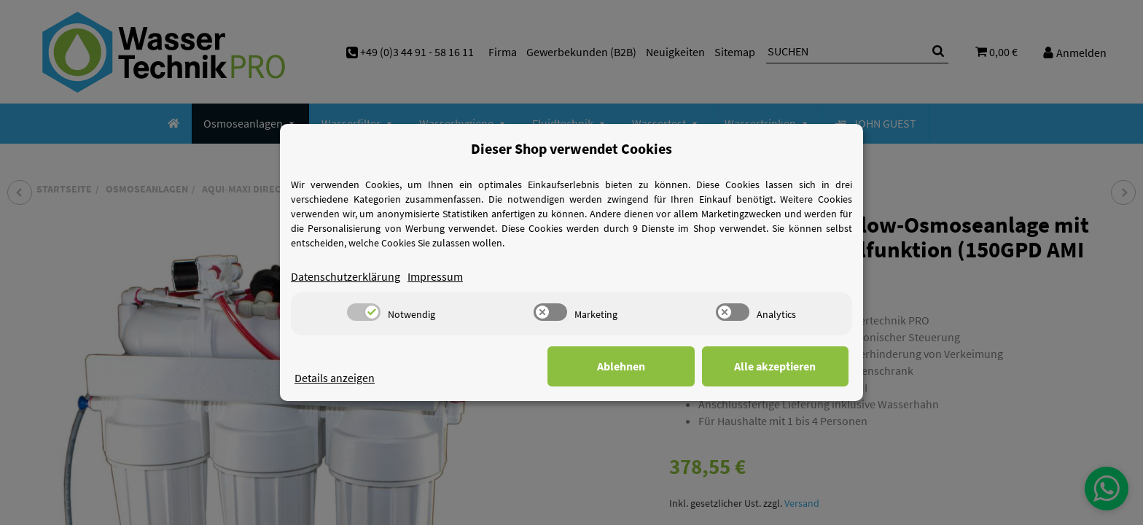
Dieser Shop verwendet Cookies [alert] (571, 148)
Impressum (435, 276)
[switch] (364, 312)
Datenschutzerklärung (345, 276)
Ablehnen (622, 366)
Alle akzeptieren (775, 366)
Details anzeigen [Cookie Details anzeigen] (334, 377)
